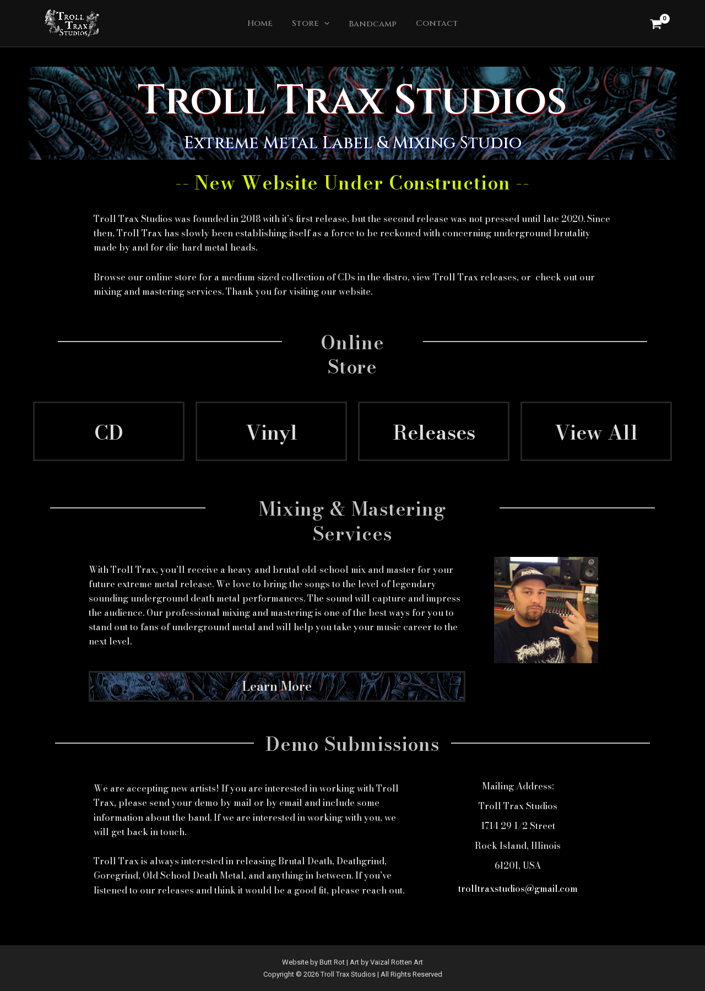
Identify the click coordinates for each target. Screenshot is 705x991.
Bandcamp (371, 25)
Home (263, 24)
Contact (432, 25)
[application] (325, 25)
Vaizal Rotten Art (396, 962)
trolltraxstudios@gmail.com (518, 889)
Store (311, 25)
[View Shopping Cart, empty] (655, 23)
